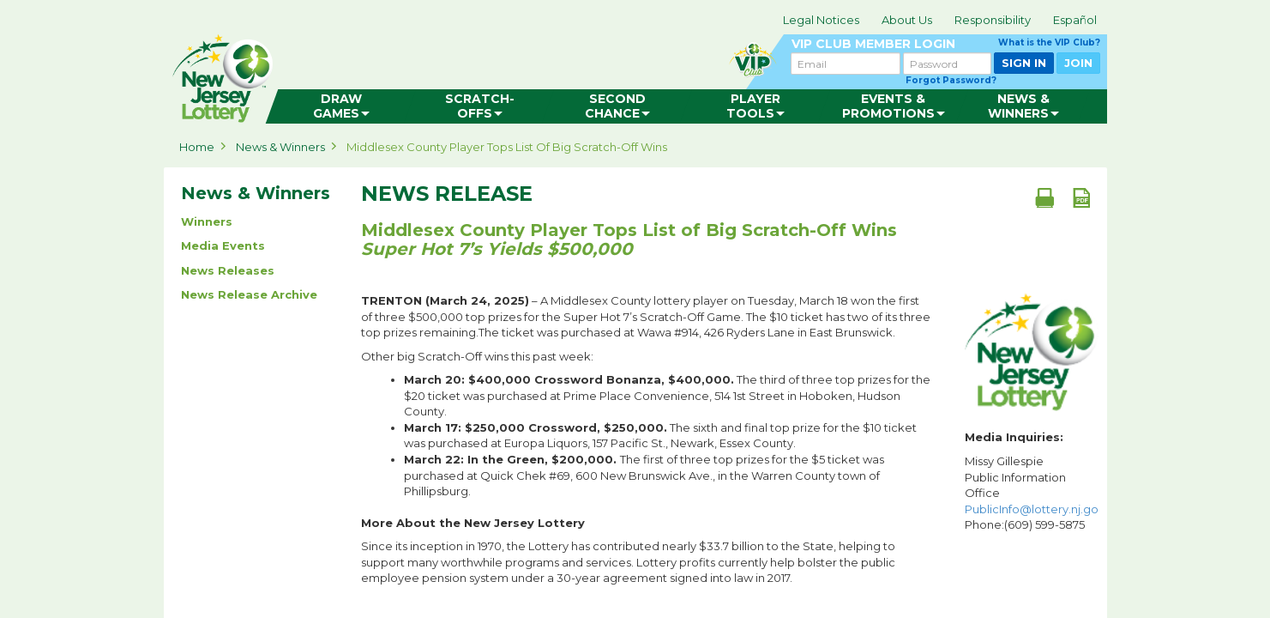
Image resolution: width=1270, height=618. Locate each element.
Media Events (223, 245)
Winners (206, 221)
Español (1075, 20)
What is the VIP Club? (1049, 42)
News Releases (227, 270)
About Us (907, 20)
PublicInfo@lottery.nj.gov (1034, 509)
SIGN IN (1024, 63)
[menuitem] (341, 106)
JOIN (1078, 63)
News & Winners (280, 147)
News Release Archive (249, 294)
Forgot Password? (951, 80)
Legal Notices (821, 20)
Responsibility (992, 20)
